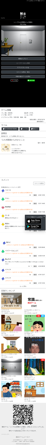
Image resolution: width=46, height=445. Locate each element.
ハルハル (8, 190)
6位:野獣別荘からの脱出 (34, 346)
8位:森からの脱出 (34, 368)
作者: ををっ (4, 355)
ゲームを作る (30, 0)
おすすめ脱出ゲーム (18, 439)
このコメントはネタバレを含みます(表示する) (18, 192)
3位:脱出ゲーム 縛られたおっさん (11, 324)
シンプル (24, 129)
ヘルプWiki (14, 441)
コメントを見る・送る (23, 72)
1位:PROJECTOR (11, 302)
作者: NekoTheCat (28, 355)
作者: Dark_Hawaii (5, 311)
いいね (15, 80)
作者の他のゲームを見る (23, 76)
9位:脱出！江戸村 (11, 390)
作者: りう (26, 311)
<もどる (3, 18)
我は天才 (8, 259)
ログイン (42, 0)
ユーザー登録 (36, 0)
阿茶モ (7, 223)
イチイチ (8, 269)
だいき (7, 215)
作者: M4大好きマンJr (29, 377)
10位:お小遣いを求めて (34, 390)
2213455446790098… (10, 129)
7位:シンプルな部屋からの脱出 (11, 368)
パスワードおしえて (11, 250)
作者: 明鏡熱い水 (28, 333)
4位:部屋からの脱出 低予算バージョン (34, 324)
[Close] (44, 216)
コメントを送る (39, 183)
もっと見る (23, 286)
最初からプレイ (23, 58)
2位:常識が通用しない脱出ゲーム (34, 302)
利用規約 (32, 441)
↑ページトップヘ (5, 434)
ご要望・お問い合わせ (23, 441)
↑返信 (35, 195)
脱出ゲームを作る (28, 439)
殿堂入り (34, 129)
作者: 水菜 (3, 333)
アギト (7, 198)
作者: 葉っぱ (4, 399)
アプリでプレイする (23, 67)
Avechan (8, 207)
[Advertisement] (23, 6)
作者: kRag (23, 24)
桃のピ (8, 242)
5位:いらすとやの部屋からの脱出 (11, 346)
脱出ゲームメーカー (23, 437)
